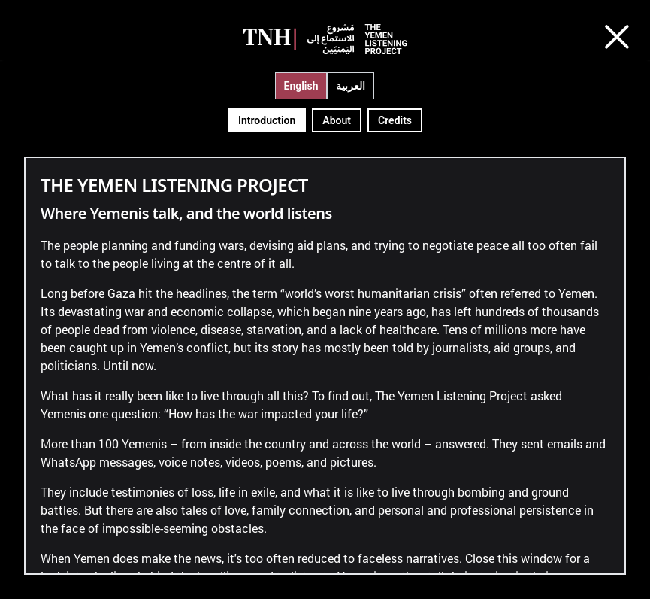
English (301, 86)
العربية (350, 86)
